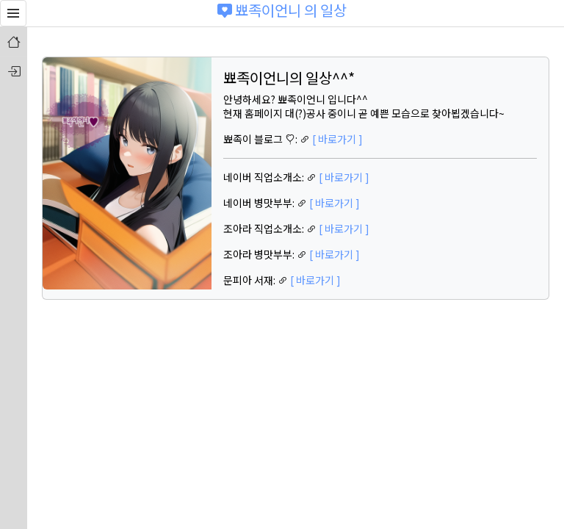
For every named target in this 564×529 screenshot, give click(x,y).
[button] (13, 13)
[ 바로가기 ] (337, 139)
